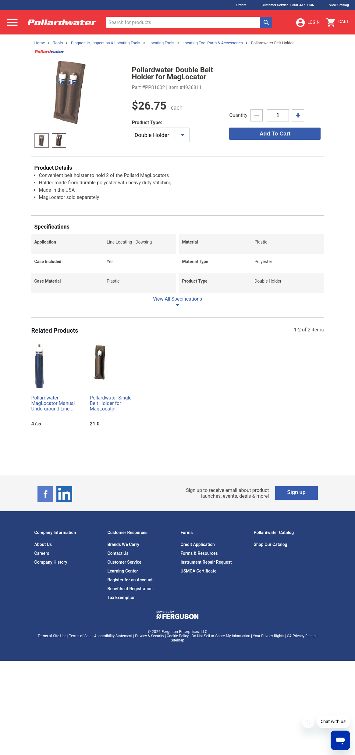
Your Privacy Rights (268, 712)
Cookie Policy (178, 712)
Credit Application (198, 620)
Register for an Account (130, 655)
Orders (241, 5)
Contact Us (118, 629)
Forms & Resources (199, 629)
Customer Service (125, 637)
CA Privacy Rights (301, 712)
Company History (50, 637)
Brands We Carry (124, 620)
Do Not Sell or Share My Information (220, 712)
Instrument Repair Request (206, 637)
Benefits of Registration (130, 664)
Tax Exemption (122, 673)
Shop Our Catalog (270, 620)
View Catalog (339, 5)
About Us (43, 620)
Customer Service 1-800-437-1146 (288, 5)
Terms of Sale (80, 712)
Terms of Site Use (51, 712)
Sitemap (177, 716)
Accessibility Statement (113, 712)
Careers (41, 629)
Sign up (296, 568)
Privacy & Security (149, 712)
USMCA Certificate (199, 646)
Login (307, 22)
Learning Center (123, 646)
